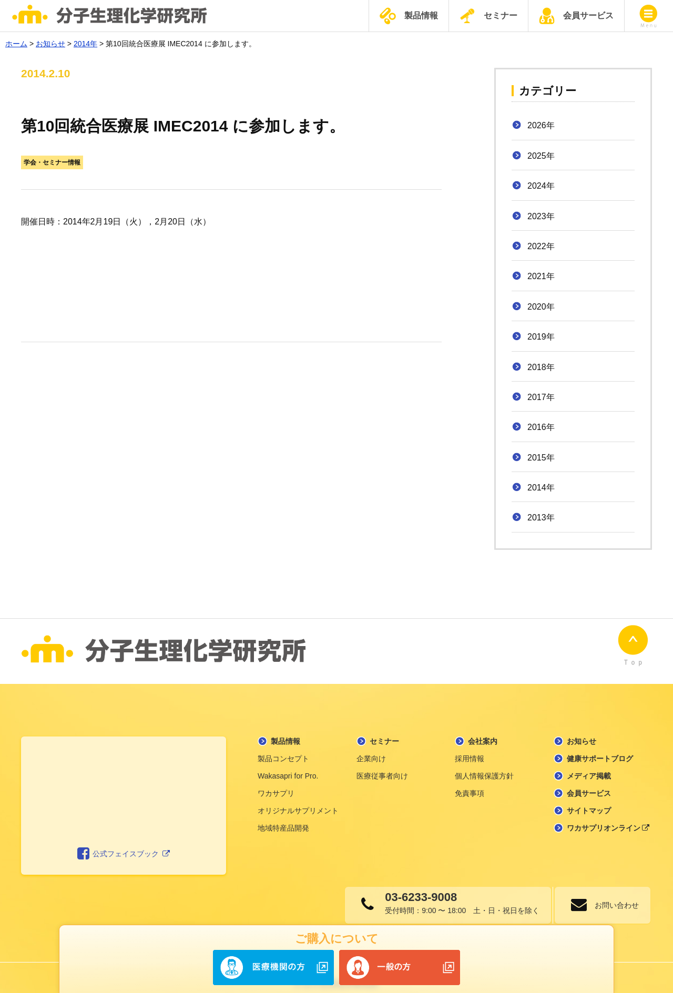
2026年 (541, 125)
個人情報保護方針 (484, 763)
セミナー (488, 15)
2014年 (541, 487)
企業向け (371, 746)
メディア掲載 (589, 763)
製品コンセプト (283, 746)
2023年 (541, 216)
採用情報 (469, 746)
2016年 (541, 427)
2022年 (541, 246)
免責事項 (469, 780)
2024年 (541, 185)
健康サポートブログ (600, 746)
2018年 (541, 367)
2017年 (541, 397)
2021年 (541, 276)
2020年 (541, 306)
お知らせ (581, 728)
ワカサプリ (276, 780)
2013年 (541, 517)
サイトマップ (589, 798)
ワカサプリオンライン (608, 815)
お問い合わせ (612, 892)
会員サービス (576, 15)
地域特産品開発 (283, 815)
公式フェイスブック (123, 840)
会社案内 (482, 728)
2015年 (541, 457)
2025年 (541, 155)
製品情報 (409, 16)
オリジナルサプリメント (298, 798)
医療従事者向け (382, 763)
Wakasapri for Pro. (288, 763)
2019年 (541, 336)
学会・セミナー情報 (52, 162)
